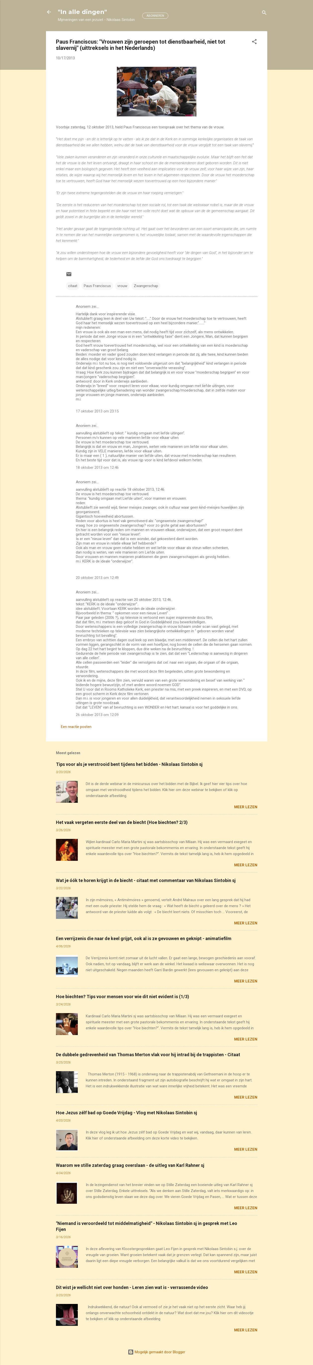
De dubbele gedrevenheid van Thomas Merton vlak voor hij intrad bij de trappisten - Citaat (148, 1054)
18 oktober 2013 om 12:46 (97, 467)
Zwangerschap (146, 286)
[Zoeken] (264, 13)
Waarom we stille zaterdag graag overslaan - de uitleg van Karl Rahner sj (130, 1165)
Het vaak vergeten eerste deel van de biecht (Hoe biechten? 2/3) (122, 822)
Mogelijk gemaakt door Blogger (156, 1352)
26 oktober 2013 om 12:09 (97, 715)
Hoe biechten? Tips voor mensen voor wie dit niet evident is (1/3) (122, 996)
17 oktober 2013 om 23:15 (97, 411)
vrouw (122, 286)
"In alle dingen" (82, 11)
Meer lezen (245, 807)
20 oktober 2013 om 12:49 (97, 577)
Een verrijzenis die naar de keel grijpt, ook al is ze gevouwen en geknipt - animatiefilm (143, 938)
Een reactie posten (76, 726)
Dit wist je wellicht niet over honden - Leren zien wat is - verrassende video (132, 1287)
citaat (72, 286)
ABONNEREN (155, 15)
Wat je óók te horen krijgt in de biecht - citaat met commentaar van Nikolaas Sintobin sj (146, 880)
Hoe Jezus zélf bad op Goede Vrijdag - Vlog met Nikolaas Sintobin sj (126, 1112)
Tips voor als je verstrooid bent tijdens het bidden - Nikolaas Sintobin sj (129, 764)
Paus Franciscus (97, 286)
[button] (254, 42)
